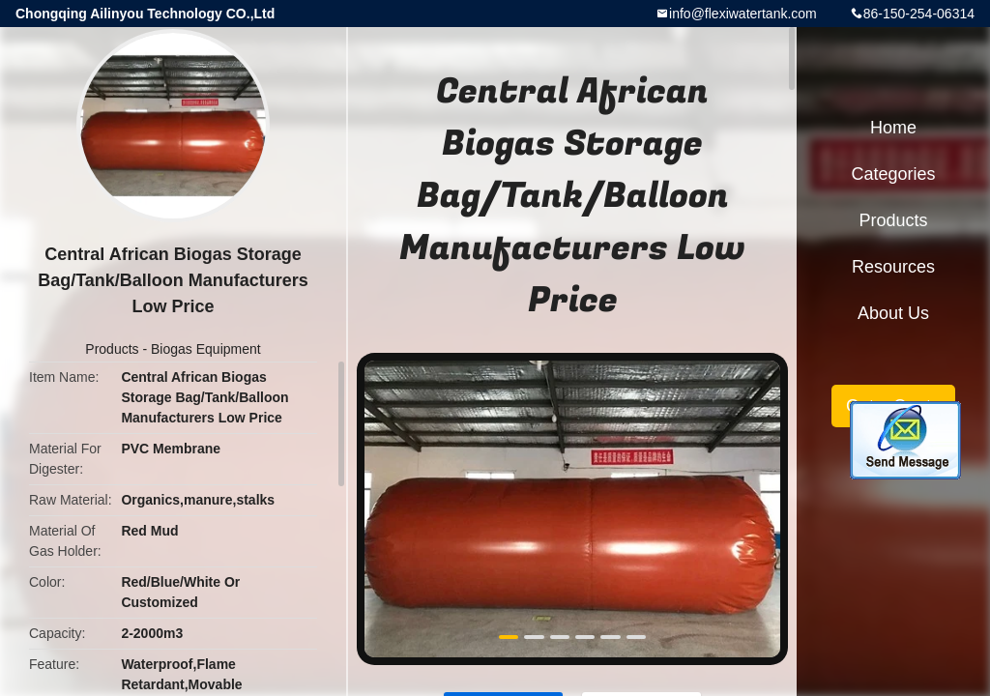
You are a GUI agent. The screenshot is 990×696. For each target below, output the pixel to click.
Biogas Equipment (206, 349)
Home (893, 127)
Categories (893, 174)
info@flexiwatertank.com (743, 13)
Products (111, 349)
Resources (893, 266)
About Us (893, 313)
